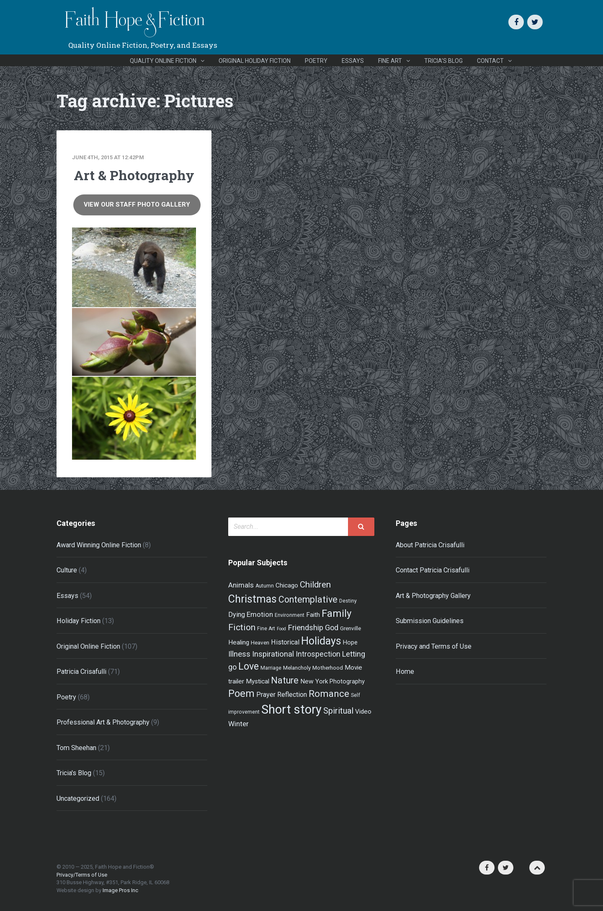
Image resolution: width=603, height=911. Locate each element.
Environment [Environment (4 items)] (289, 615)
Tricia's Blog (74, 773)
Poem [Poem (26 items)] (241, 693)
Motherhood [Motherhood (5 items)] (327, 667)
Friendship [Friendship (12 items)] (305, 627)
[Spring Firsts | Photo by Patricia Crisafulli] (134, 342)
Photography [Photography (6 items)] (347, 681)
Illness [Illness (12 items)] (239, 654)
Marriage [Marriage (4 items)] (270, 668)
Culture (67, 570)
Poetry (316, 60)
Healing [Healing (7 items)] (238, 642)
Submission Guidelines (430, 621)
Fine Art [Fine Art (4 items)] (266, 628)
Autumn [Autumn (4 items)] (264, 586)
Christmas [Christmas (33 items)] (252, 599)
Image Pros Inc (120, 890)
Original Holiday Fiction (255, 60)
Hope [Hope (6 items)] (350, 642)
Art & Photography (134, 175)
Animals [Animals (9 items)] (241, 585)
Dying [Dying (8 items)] (236, 615)
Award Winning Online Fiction (99, 545)
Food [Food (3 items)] (281, 628)
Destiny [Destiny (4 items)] (348, 601)
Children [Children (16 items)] (315, 585)
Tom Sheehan (76, 748)
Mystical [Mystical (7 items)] (257, 681)
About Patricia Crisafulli (430, 545)
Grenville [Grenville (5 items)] (350, 628)
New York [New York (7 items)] (314, 681)
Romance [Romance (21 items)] (329, 693)
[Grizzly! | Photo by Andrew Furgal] (134, 267)
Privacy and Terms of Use (434, 646)
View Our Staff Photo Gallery (137, 204)
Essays (353, 60)
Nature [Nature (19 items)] (285, 680)
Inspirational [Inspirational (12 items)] (273, 654)
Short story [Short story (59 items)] (291, 709)
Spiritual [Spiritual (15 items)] (338, 711)
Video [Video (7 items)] (363, 711)
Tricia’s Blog (443, 60)
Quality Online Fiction (163, 60)
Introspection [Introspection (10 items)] (318, 654)
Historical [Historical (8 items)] (285, 642)
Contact (490, 60)
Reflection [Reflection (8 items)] (292, 695)
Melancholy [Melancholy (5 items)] (297, 667)
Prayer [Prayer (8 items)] (266, 695)
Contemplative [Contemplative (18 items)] (308, 599)
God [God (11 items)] (331, 627)
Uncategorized (78, 798)
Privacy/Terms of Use (82, 875)
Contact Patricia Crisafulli (432, 570)
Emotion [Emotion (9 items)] (260, 614)
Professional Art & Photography (103, 722)
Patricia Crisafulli (81, 671)
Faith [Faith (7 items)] (313, 615)
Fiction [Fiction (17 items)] (241, 627)
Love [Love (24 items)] (248, 666)
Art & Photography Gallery (433, 596)
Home (405, 671)
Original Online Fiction (88, 646)
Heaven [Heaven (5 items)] (260, 642)
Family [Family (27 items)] (336, 613)
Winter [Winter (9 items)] (238, 723)
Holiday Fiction (78, 621)
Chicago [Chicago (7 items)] (287, 585)
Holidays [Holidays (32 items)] (321, 641)
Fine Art (390, 60)
